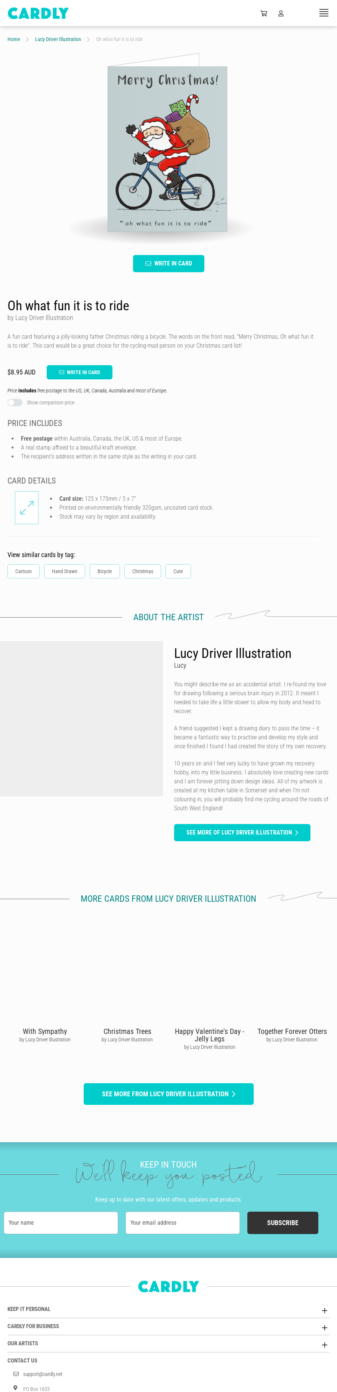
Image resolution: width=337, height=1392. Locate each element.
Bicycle (105, 571)
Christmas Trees (127, 1031)
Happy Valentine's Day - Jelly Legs (209, 1035)
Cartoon (23, 571)
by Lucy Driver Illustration (45, 1040)
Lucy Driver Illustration (58, 39)
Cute (178, 571)
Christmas (142, 571)
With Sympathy (45, 1031)
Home (13, 39)
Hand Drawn (64, 571)
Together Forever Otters (292, 1031)
